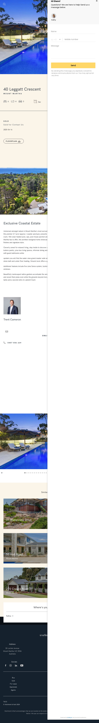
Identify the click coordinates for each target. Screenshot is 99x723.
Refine (9, 616)
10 (43, 473)
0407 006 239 (14, 343)
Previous (2, 472)
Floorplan (11, 141)
